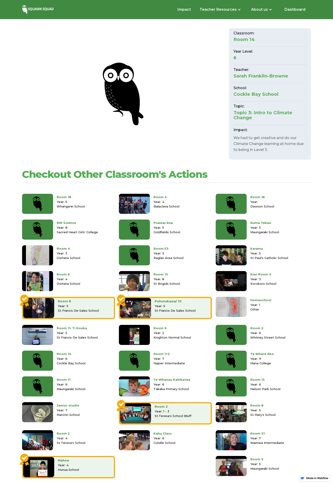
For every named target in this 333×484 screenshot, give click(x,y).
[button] (220, 9)
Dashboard (294, 9)
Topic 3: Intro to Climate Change (262, 115)
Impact (184, 9)
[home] (38, 9)
